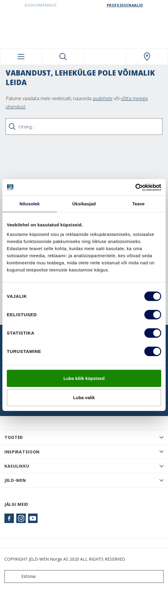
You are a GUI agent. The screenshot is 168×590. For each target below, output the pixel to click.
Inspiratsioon (22, 452)
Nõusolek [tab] (30, 203)
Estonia (21, 576)
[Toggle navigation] (21, 56)
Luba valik (84, 397)
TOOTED (13, 437)
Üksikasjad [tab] (84, 203)
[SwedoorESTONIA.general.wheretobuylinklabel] (147, 56)
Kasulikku (16, 466)
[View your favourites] (105, 56)
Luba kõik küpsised (83, 377)
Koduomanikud (40, 5)
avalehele (102, 98)
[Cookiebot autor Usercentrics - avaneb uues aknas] (135, 187)
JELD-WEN (15, 480)
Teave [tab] (138, 203)
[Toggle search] (63, 56)
